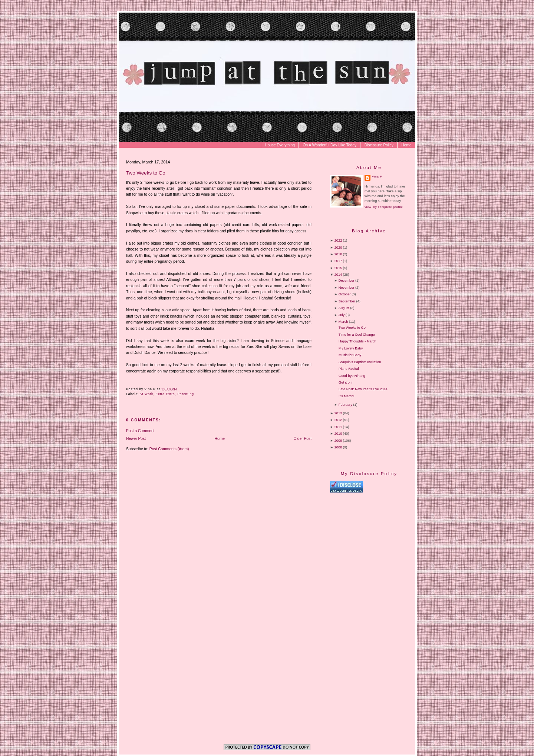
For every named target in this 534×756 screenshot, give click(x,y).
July (342, 315)
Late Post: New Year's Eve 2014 (363, 389)
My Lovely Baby (351, 348)
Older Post (303, 439)
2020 (338, 247)
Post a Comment (140, 431)
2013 (338, 413)
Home (406, 145)
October (345, 294)
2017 (338, 261)
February (345, 405)
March (343, 322)
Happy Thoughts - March (357, 341)
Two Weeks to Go (145, 173)
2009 (338, 440)
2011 (338, 427)
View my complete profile (384, 207)
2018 (338, 254)
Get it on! (345, 382)
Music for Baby (350, 355)
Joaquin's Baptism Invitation (360, 362)
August (344, 308)
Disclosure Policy (379, 145)
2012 (338, 420)
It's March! (346, 396)
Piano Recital (349, 369)
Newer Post (136, 439)
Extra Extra (165, 394)
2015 (338, 268)
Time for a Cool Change (357, 334)
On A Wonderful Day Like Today (330, 145)
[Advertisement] (392, 556)
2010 (338, 433)
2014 (338, 274)
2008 (338, 447)
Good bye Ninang (352, 376)
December (347, 280)
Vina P (377, 176)
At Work (147, 394)
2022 (338, 240)
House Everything (280, 145)
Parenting (185, 394)
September (347, 301)
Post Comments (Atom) (169, 449)
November (347, 287)
